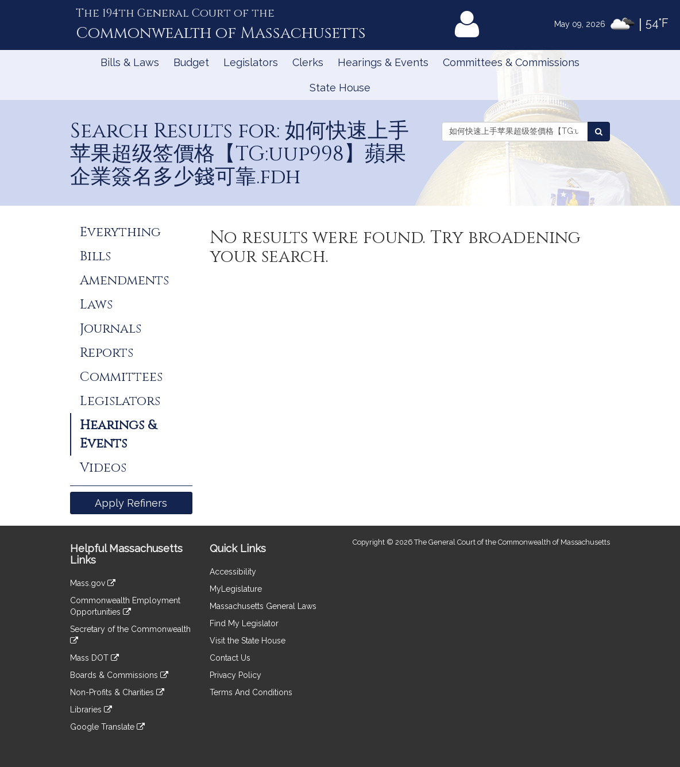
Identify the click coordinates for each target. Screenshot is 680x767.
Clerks (307, 62)
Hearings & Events (383, 62)
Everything (120, 232)
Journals (110, 328)
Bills (95, 256)
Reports (106, 352)
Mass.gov (92, 583)
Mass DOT (94, 657)
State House (340, 88)
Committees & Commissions (511, 62)
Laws (96, 304)
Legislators (250, 62)
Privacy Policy (235, 675)
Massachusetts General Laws (263, 606)
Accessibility (233, 571)
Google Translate (107, 726)
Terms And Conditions (251, 692)
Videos (103, 467)
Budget (191, 62)
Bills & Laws (130, 62)
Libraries (91, 709)
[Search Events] (599, 131)
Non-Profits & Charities (117, 692)
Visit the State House (247, 640)
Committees (121, 377)
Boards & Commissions (119, 675)
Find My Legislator (244, 623)
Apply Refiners (131, 503)
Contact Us (230, 657)
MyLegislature (236, 588)
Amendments (124, 280)
